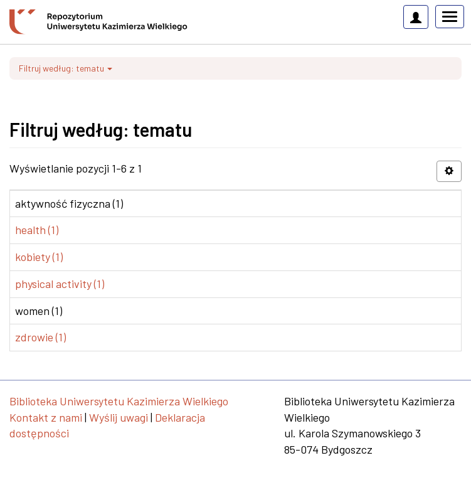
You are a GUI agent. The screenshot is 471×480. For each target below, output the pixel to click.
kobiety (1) (39, 257)
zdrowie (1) (40, 337)
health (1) (36, 230)
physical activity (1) (59, 284)
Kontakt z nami (45, 417)
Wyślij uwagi (118, 417)
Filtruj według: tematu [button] (65, 68)
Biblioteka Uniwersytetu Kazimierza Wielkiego (118, 401)
